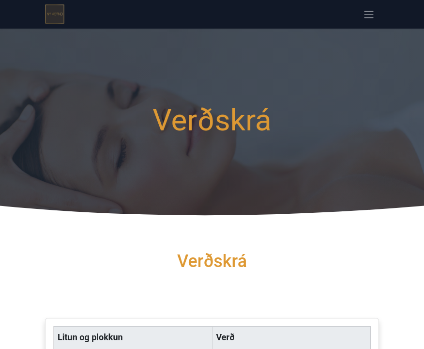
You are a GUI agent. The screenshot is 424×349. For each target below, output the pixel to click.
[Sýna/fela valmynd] (369, 14)
